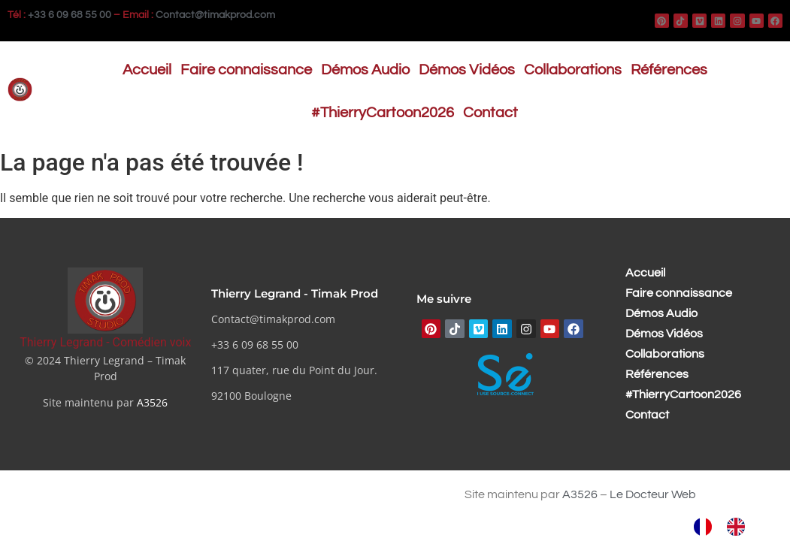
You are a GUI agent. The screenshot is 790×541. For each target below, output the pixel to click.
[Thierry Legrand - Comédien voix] (105, 300)
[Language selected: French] (727, 526)
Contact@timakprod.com (215, 15)
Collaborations (573, 69)
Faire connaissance (246, 69)
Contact (490, 112)
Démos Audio (365, 69)
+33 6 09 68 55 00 (69, 15)
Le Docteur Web (653, 494)
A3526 (152, 402)
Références (669, 69)
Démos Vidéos (467, 69)
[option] (739, 527)
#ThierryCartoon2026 (382, 112)
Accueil (147, 69)
